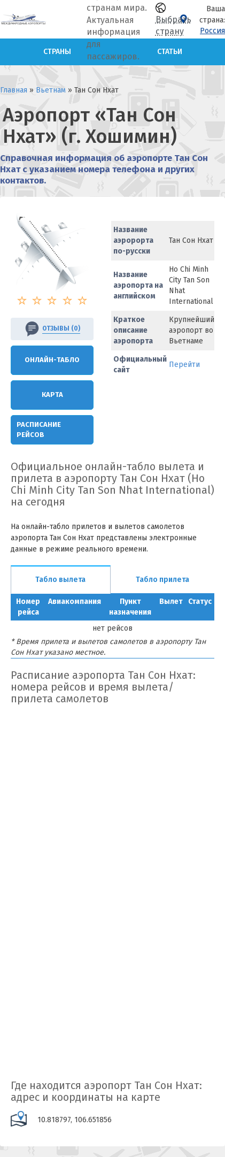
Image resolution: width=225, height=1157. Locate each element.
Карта (52, 394)
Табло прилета (162, 579)
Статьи (169, 51)
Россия (212, 30)
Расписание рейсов (39, 429)
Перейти (184, 364)
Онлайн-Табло (52, 360)
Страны (57, 51)
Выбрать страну (173, 19)
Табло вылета (60, 579)
